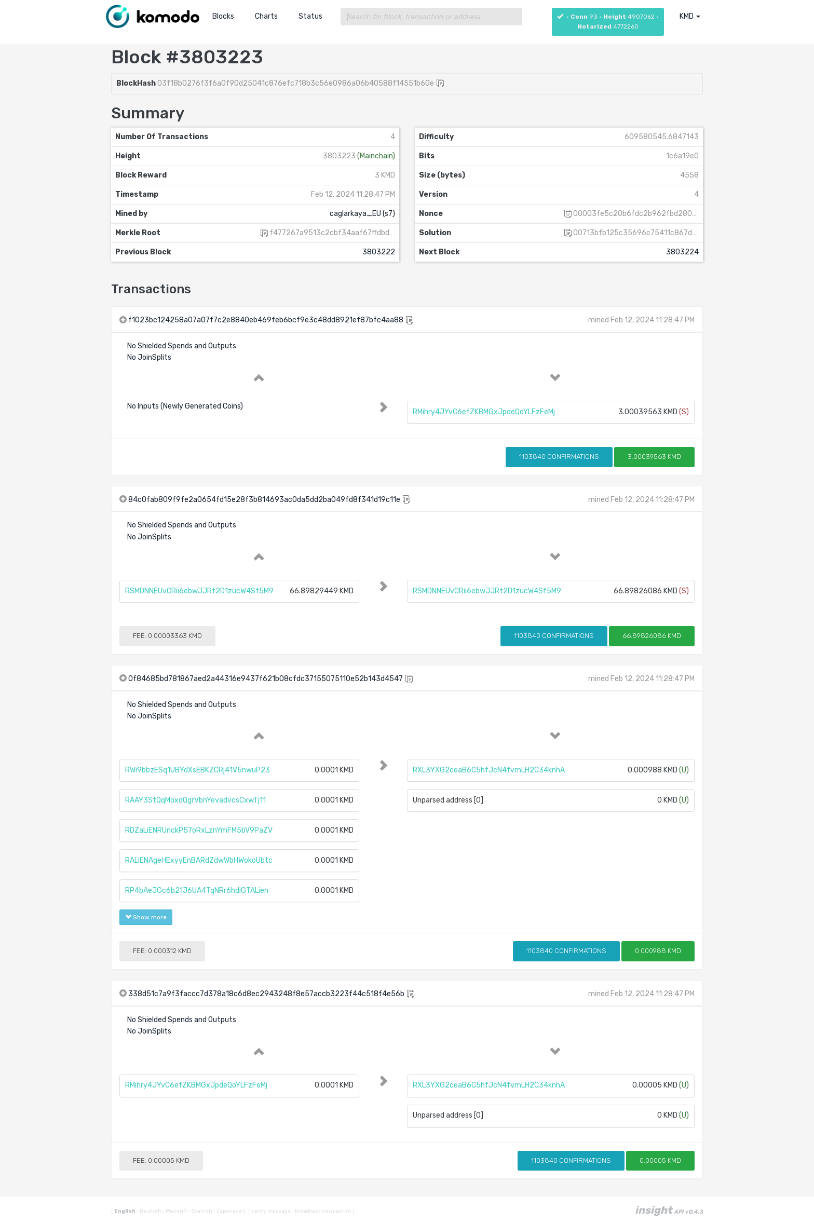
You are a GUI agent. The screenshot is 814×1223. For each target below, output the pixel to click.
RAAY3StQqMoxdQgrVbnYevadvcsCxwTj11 (195, 800)
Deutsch (149, 1211)
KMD (690, 16)
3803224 (682, 252)
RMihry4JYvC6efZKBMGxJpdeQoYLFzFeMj (484, 411)
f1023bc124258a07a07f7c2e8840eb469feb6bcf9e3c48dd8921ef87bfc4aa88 (265, 320)
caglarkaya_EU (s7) (362, 213)
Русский (175, 1211)
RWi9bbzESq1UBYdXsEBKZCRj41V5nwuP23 (197, 770)
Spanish (200, 1211)
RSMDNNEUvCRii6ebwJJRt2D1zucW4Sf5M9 (199, 591)
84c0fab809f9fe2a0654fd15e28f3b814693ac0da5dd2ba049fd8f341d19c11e (264, 499)
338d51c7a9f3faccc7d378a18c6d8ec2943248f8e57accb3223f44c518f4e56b (266, 993)
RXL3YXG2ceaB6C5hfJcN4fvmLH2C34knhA (489, 770)
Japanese (228, 1211)
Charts (266, 16)
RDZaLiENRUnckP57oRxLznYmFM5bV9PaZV (199, 830)
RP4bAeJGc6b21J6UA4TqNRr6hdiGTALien (196, 890)
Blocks (223, 16)
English (125, 1211)
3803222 (378, 252)
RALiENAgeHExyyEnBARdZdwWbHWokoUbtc (199, 860)
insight (669, 1210)
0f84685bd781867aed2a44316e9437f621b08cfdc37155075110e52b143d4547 (265, 678)
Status (310, 16)
